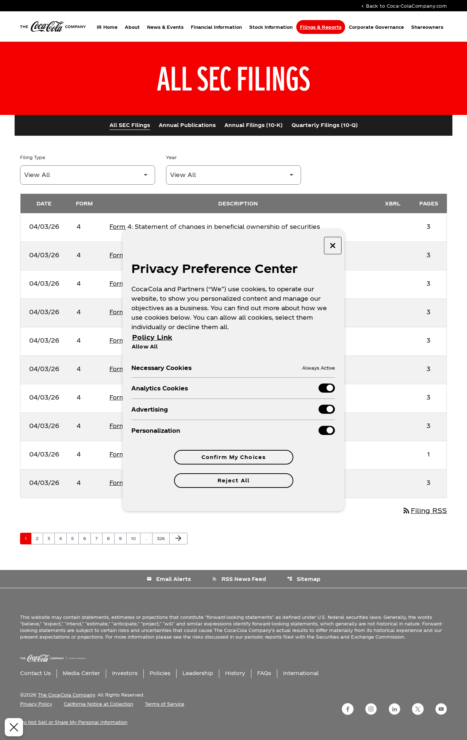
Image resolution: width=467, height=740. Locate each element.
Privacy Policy (36, 703)
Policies (160, 673)
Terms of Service (164, 703)
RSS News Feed (239, 579)
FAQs (264, 673)
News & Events (165, 27)
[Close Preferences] (11, 727)
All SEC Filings (129, 125)
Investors (125, 673)
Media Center (81, 673)
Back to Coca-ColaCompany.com (403, 5)
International (301, 673)
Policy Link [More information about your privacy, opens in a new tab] (152, 337)
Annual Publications (187, 125)
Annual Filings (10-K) (253, 125)
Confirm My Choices (233, 457)
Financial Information (216, 27)
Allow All (145, 346)
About (132, 27)
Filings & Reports (320, 27)
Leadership (197, 673)
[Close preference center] (333, 246)
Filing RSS (424, 510)
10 (135, 538)
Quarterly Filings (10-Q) (325, 125)
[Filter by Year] (233, 175)
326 (162, 538)
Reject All (233, 480)
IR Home (107, 27)
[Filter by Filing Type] (87, 175)
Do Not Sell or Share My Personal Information (73, 722)
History (235, 673)
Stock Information (271, 27)
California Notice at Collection (98, 703)
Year (171, 157)
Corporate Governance (376, 27)
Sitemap (303, 579)
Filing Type (32, 157)
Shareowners (427, 27)
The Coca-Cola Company (66, 694)
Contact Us (35, 673)
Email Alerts (169, 579)
